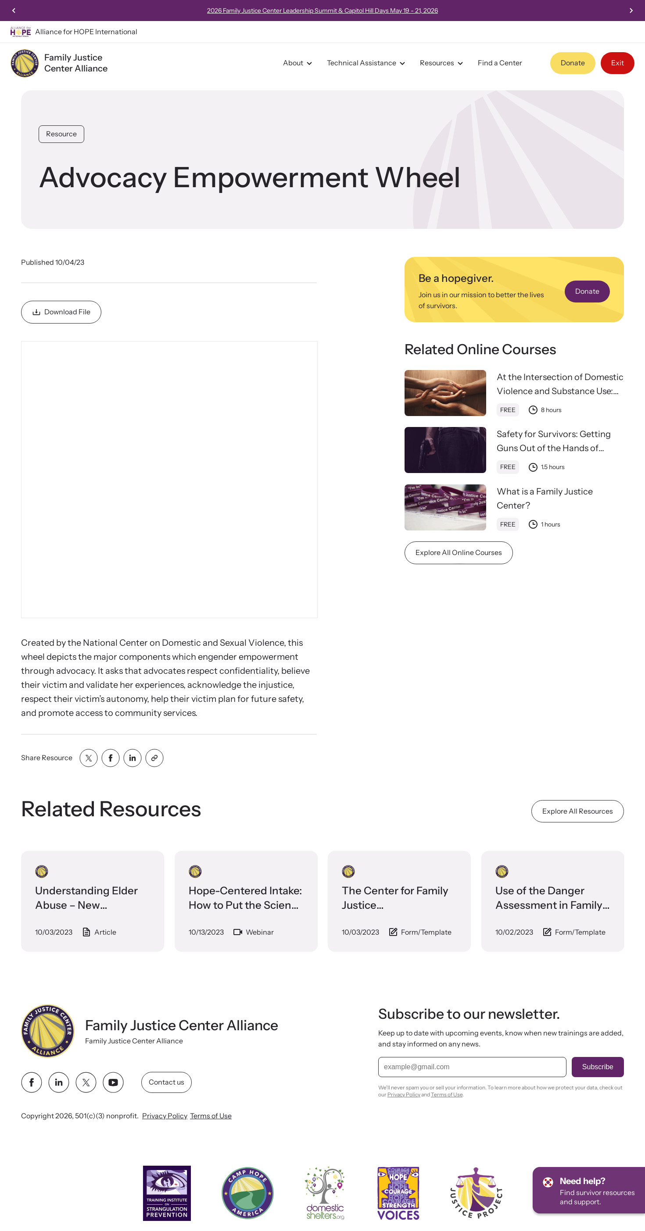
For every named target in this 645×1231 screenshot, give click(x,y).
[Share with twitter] (88, 758)
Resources (443, 63)
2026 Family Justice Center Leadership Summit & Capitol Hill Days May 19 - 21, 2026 (448, 10)
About (299, 63)
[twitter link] (86, 1082)
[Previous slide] (14, 10)
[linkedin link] (58, 1082)
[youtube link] (113, 1082)
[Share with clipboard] (154, 758)
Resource (61, 133)
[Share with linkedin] (132, 758)
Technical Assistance (367, 63)
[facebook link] (31, 1082)
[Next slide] (631, 10)
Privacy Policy (164, 1115)
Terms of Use (211, 1115)
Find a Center (500, 62)
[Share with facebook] (110, 758)
